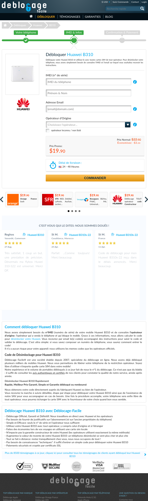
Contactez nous (126, 466)
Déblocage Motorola (12, 469)
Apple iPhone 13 (85, 475)
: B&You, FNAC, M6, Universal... (98, 201)
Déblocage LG (9, 480)
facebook (129, 496)
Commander (95, 178)
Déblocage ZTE (10, 475)
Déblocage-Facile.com (74, 448)
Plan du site (124, 474)
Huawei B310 (39, 234)
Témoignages (69, 16)
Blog (109, 16)
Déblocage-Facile (24, 7)
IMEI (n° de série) (56, 75)
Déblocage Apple (10, 464)
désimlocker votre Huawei (25, 305)
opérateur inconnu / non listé (66, 130)
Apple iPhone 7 (84, 480)
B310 (52, 25)
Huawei (37, 25)
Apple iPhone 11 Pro (87, 477)
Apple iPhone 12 (85, 472)
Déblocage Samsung (12, 466)
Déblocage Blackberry (12, 472)
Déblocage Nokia (10, 483)
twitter (136, 496)
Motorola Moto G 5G (87, 464)
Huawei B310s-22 (83, 234)
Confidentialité (125, 471)
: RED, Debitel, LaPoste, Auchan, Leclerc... (63, 201)
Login (144, 2)
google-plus (143, 496)
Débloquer (46, 16)
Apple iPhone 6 (84, 483)
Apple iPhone (83, 466)
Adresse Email (54, 102)
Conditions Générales (128, 469)
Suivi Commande (121, 2)
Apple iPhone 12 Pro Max (89, 469)
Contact (135, 2)
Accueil (31, 16)
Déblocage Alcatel (11, 477)
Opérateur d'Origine (58, 118)
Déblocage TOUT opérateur (133, 201)
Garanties (93, 16)
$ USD (105, 2)
